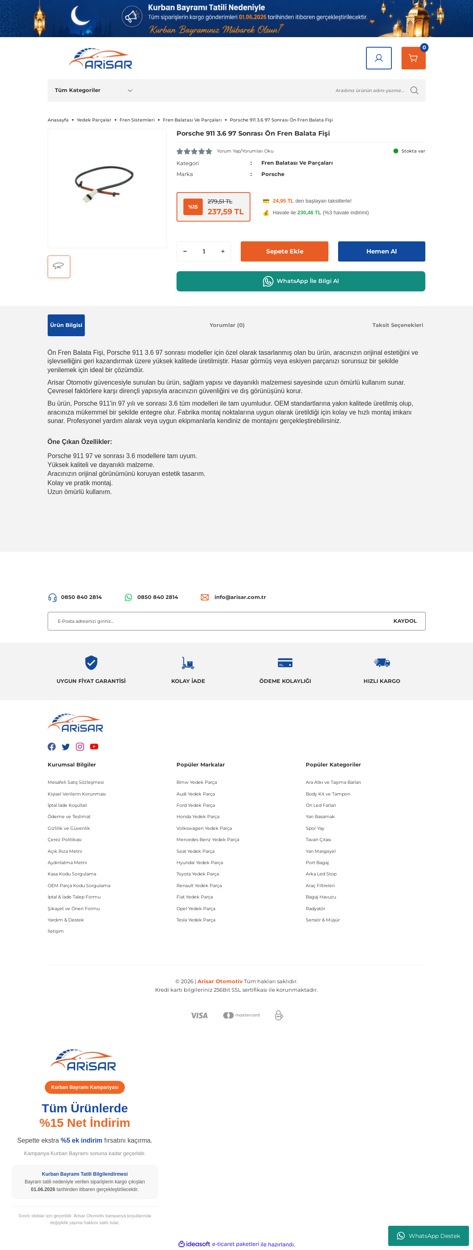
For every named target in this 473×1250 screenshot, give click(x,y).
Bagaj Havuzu (321, 897)
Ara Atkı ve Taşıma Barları (333, 782)
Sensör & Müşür (323, 920)
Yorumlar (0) (227, 325)
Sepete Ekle (285, 251)
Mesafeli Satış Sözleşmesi (76, 782)
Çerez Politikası (65, 839)
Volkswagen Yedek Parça (204, 828)
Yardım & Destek (66, 920)
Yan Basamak (320, 816)
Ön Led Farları (321, 805)
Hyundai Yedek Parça (200, 862)
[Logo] (102, 58)
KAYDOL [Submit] (405, 621)
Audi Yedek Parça (196, 794)
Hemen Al (382, 251)
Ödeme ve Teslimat (69, 816)
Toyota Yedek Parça (198, 874)
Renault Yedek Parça (199, 885)
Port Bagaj (317, 862)
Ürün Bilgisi (66, 325)
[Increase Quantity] (222, 251)
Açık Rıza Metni (65, 851)
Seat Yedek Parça (195, 851)
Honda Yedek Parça (198, 816)
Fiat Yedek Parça (195, 897)
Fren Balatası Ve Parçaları (297, 162)
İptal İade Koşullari (67, 805)
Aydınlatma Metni (67, 862)
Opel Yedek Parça (196, 908)
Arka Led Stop (321, 874)
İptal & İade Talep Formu (74, 897)
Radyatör (315, 908)
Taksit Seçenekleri (397, 325)
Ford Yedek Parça (196, 805)
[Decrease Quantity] (185, 251)
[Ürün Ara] (282, 90)
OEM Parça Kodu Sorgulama (79, 885)
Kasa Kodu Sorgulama (72, 874)
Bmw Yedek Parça (197, 782)
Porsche (272, 174)
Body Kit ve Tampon (328, 794)
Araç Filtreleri (320, 885)
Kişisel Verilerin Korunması (77, 794)
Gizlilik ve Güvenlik (69, 828)
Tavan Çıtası (318, 839)
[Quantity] (203, 251)
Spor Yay (315, 828)
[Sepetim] (414, 58)
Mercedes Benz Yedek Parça (208, 839)
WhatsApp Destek (428, 1235)
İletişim (56, 931)
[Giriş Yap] (379, 58)
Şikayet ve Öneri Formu (74, 908)
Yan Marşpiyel (321, 851)
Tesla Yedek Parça (196, 920)
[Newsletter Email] (237, 621)
